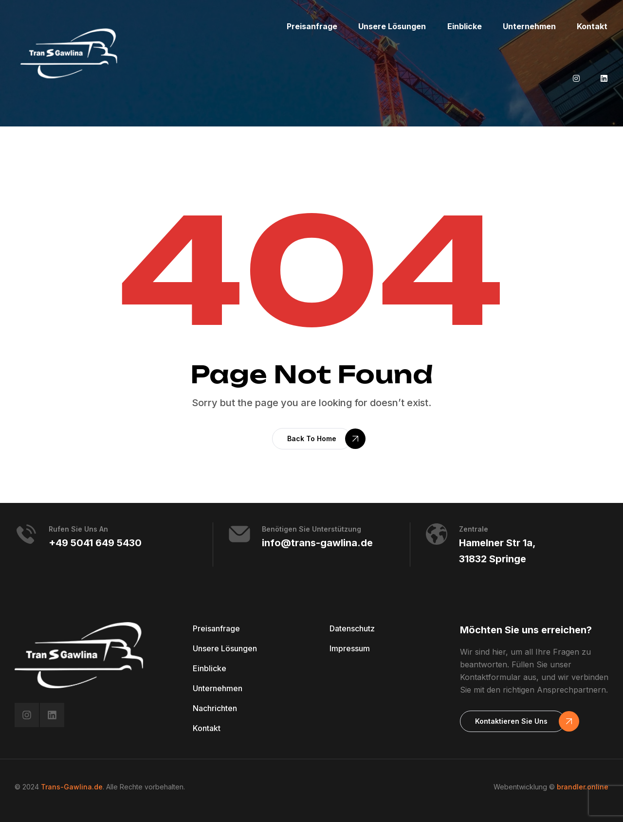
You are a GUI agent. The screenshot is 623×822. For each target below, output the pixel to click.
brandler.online (582, 787)
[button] (311, 438)
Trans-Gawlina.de (72, 787)
